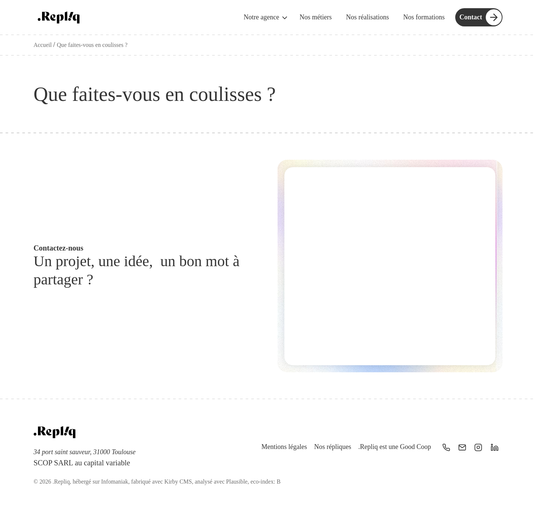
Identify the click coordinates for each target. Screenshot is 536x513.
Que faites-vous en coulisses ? (92, 45)
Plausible (237, 481)
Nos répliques (332, 446)
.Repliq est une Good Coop (394, 446)
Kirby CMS (178, 481)
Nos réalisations (367, 17)
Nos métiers (316, 17)
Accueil (43, 45)
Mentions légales (284, 446)
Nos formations (424, 17)
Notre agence (266, 17)
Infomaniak (114, 481)
